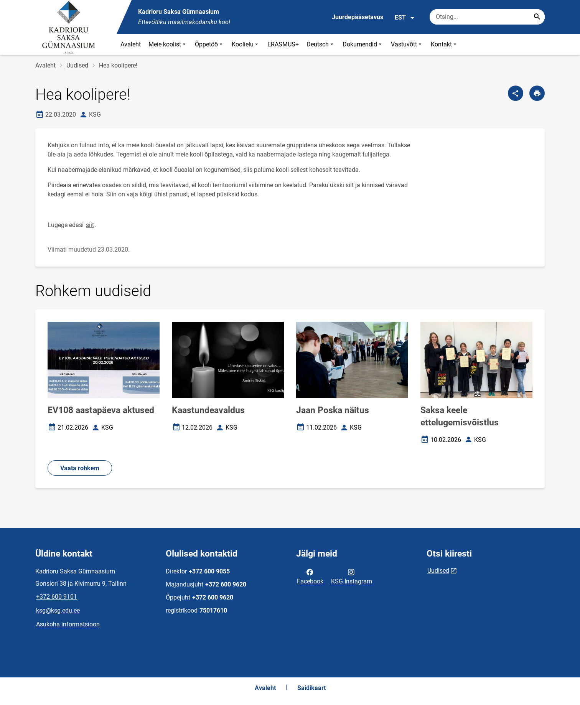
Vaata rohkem (79, 468)
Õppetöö (209, 44)
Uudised (77, 65)
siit (90, 225)
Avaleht (130, 44)
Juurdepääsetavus (357, 17)
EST (405, 17)
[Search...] (537, 16)
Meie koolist (167, 44)
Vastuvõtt (407, 44)
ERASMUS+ (283, 44)
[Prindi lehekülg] (537, 93)
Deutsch (320, 44)
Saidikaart (311, 688)
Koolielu (246, 44)
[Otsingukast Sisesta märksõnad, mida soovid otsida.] (487, 17)
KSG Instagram (351, 576)
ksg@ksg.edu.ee (58, 610)
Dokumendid (363, 44)
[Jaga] (515, 93)
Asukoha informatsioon (68, 624)
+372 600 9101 (56, 596)
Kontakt (444, 44)
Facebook (310, 576)
